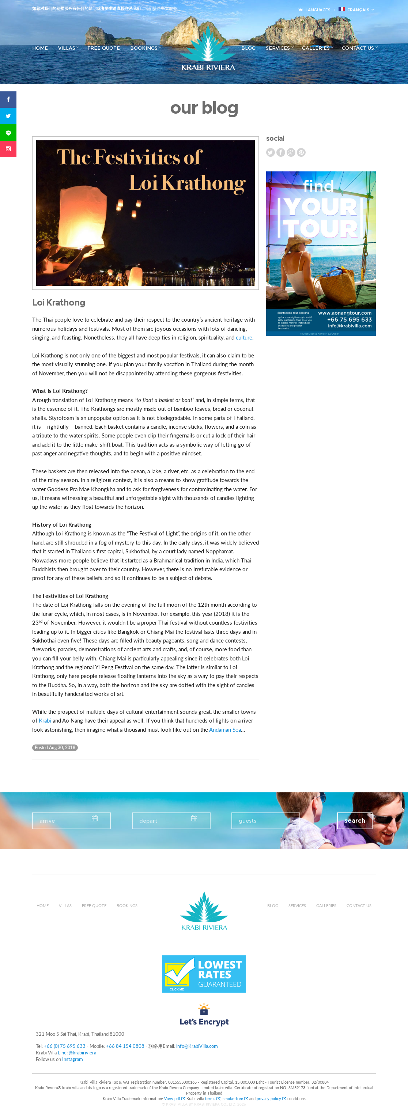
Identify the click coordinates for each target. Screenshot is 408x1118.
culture (244, 337)
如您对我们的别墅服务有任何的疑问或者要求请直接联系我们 (86, 8)
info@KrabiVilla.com (197, 1046)
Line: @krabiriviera (77, 1053)
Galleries (316, 48)
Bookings (144, 48)
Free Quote (103, 48)
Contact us (358, 48)
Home (40, 48)
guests (247, 821)
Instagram (72, 1059)
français (354, 9)
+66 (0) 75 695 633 (65, 1046)
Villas (66, 48)
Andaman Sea (225, 729)
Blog (248, 48)
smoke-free (235, 1098)
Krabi (45, 720)
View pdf (175, 1098)
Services (278, 48)
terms (212, 1098)
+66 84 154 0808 (125, 1046)
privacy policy (271, 1098)
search (354, 820)
